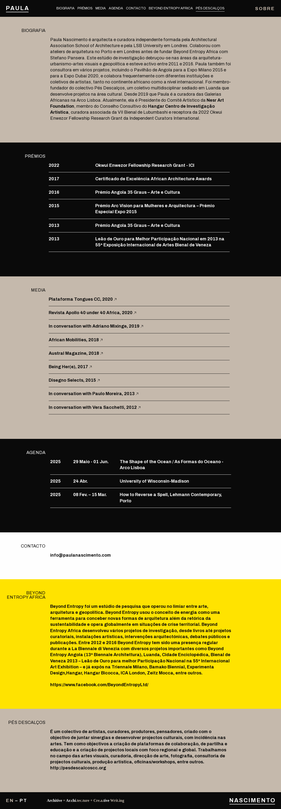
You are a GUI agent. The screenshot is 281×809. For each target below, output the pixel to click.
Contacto (136, 8)
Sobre (265, 8)
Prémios (85, 8)
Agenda (116, 8)
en (10, 800)
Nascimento (252, 800)
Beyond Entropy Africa (171, 8)
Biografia (65, 8)
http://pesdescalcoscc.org (78, 767)
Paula (17, 8)
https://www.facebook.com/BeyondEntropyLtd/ (99, 684)
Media (101, 8)
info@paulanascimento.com (80, 555)
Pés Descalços (210, 8)
